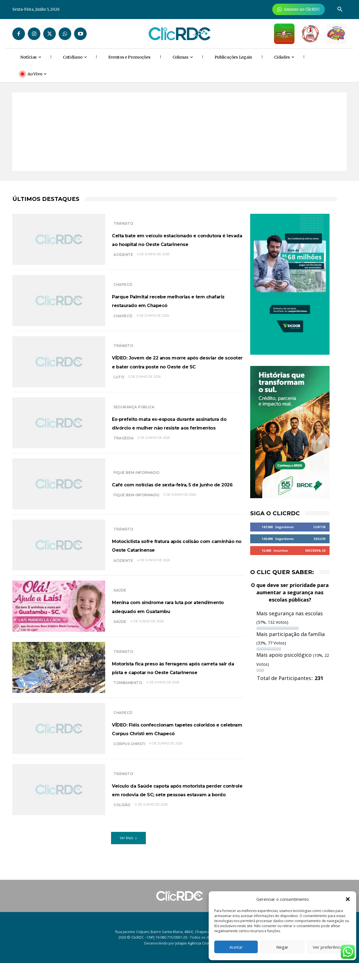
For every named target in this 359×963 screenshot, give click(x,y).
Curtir (319, 527)
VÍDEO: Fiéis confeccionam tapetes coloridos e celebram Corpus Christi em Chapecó (177, 728)
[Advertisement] (179, 131)
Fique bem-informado (137, 468)
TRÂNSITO (123, 219)
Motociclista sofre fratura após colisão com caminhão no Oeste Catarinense (171, 545)
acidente (123, 259)
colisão (122, 815)
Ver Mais (128, 841)
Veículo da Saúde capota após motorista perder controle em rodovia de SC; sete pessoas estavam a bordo (167, 791)
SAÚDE (120, 586)
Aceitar (236, 947)
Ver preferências (329, 947)
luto (119, 381)
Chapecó (123, 280)
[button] (348, 899)
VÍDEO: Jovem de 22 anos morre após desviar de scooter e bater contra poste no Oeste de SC (171, 361)
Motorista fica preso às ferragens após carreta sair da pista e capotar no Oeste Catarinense (176, 667)
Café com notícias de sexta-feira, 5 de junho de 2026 (175, 484)
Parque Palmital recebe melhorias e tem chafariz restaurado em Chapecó (178, 300)
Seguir (320, 539)
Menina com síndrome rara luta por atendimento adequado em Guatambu (177, 606)
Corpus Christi (129, 748)
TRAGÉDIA (124, 442)
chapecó (123, 320)
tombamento (128, 687)
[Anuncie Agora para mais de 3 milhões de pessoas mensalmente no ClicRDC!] (298, 9)
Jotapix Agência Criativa (195, 943)
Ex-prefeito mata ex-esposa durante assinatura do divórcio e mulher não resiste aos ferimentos (178, 422)
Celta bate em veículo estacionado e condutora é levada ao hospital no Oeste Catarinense (177, 239)
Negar (282, 947)
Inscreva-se (315, 550)
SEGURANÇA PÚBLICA (134, 402)
